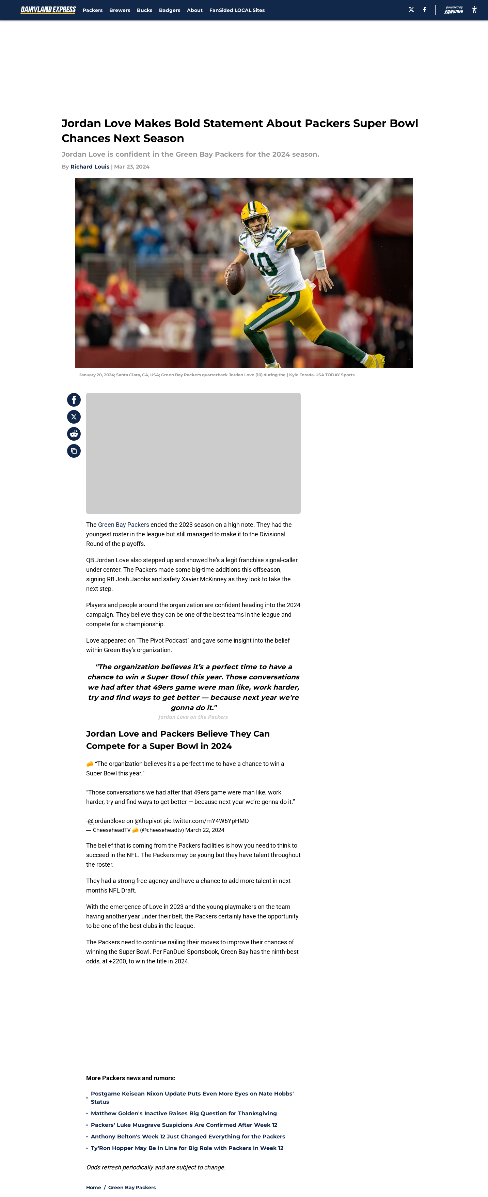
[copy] (74, 451)
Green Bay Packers (123, 524)
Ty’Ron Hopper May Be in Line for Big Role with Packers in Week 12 (187, 1148)
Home (93, 1187)
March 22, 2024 (204, 830)
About (195, 10)
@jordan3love (106, 820)
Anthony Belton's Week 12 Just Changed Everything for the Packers (188, 1136)
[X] (411, 9)
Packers (93, 10)
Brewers (119, 10)
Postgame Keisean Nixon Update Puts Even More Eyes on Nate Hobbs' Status (192, 1097)
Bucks (144, 10)
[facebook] (424, 9)
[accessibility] (474, 9)
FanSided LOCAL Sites (237, 10)
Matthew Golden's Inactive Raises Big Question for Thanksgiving (184, 1113)
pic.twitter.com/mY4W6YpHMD (206, 820)
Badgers (169, 10)
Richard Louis (90, 166)
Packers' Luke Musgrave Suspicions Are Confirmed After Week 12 (184, 1125)
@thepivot (148, 820)
